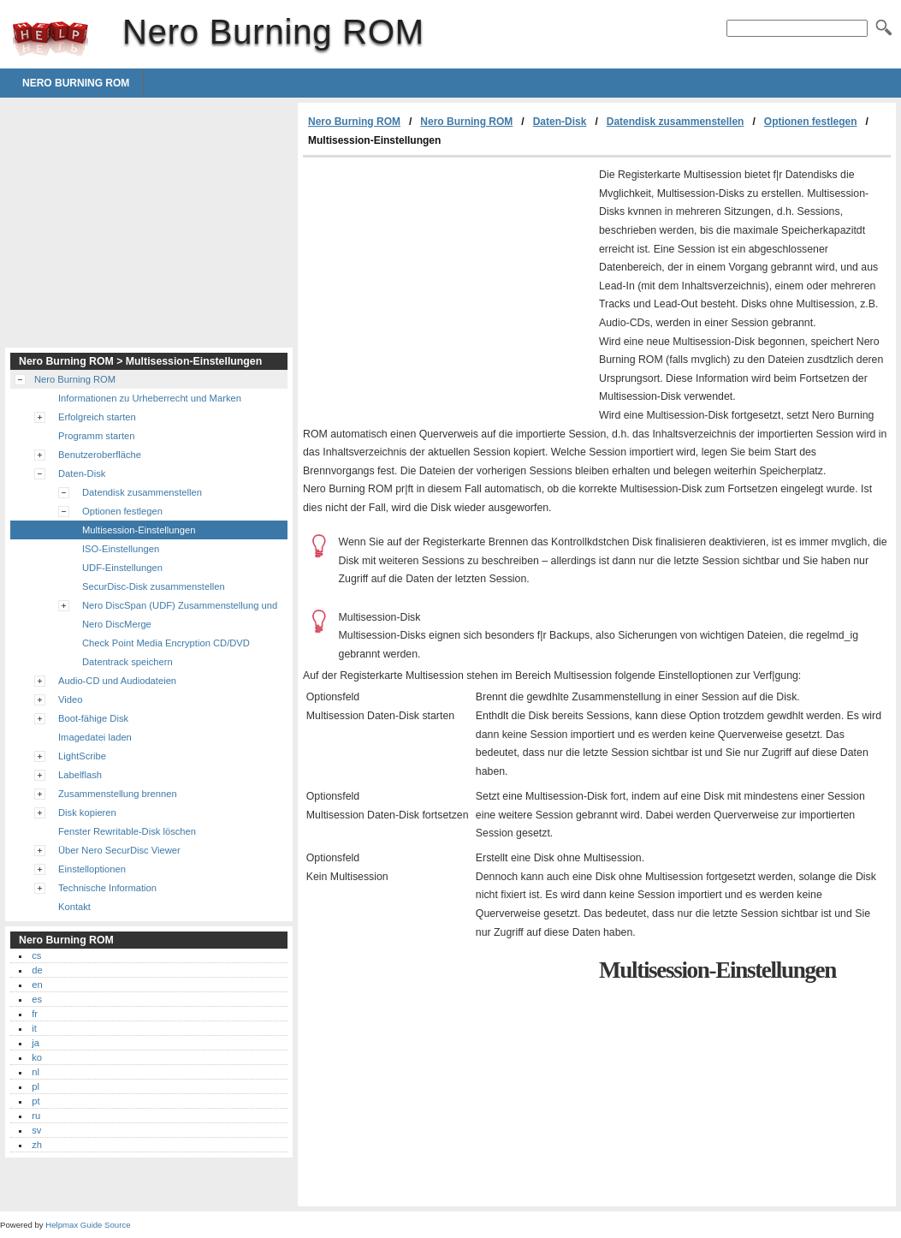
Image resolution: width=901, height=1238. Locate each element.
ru (36, 1115)
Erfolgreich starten (97, 417)
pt (35, 1101)
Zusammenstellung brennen (117, 794)
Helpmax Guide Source (87, 1224)
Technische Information (107, 888)
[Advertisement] (446, 286)
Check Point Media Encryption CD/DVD (166, 643)
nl (35, 1072)
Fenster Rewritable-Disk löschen (127, 831)
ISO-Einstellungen (120, 549)
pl (35, 1086)
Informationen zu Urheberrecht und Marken (149, 398)
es (37, 999)
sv (36, 1130)
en (37, 984)
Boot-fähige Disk (93, 718)
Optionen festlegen (810, 122)
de (37, 970)
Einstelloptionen (92, 869)
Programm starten (96, 436)
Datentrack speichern (127, 662)
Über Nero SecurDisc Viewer (119, 850)
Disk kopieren (87, 812)
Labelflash (80, 775)
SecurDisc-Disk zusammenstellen (153, 586)
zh (37, 1145)
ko (37, 1057)
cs (36, 955)
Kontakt (74, 907)
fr (35, 1014)
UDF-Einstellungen (122, 567)
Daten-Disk (560, 122)
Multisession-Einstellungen (138, 530)
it (34, 1028)
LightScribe (82, 756)
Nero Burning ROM (50, 38)
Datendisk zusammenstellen (675, 122)
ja (35, 1043)
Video (70, 699)
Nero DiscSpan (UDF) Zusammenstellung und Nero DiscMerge (179, 614)
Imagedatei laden (95, 737)
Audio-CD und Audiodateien (117, 681)
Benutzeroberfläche (99, 454)
